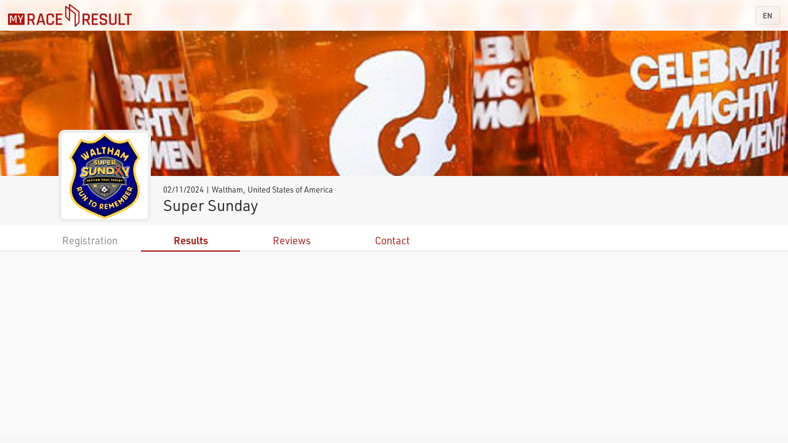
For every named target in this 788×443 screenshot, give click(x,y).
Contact (392, 240)
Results (191, 240)
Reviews (292, 240)
